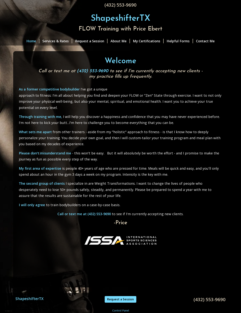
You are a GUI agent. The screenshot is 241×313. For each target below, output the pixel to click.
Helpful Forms (180, 41)
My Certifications (148, 41)
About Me (120, 41)
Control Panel (120, 310)
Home (32, 41)
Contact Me (205, 41)
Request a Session (91, 41)
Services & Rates (57, 41)
